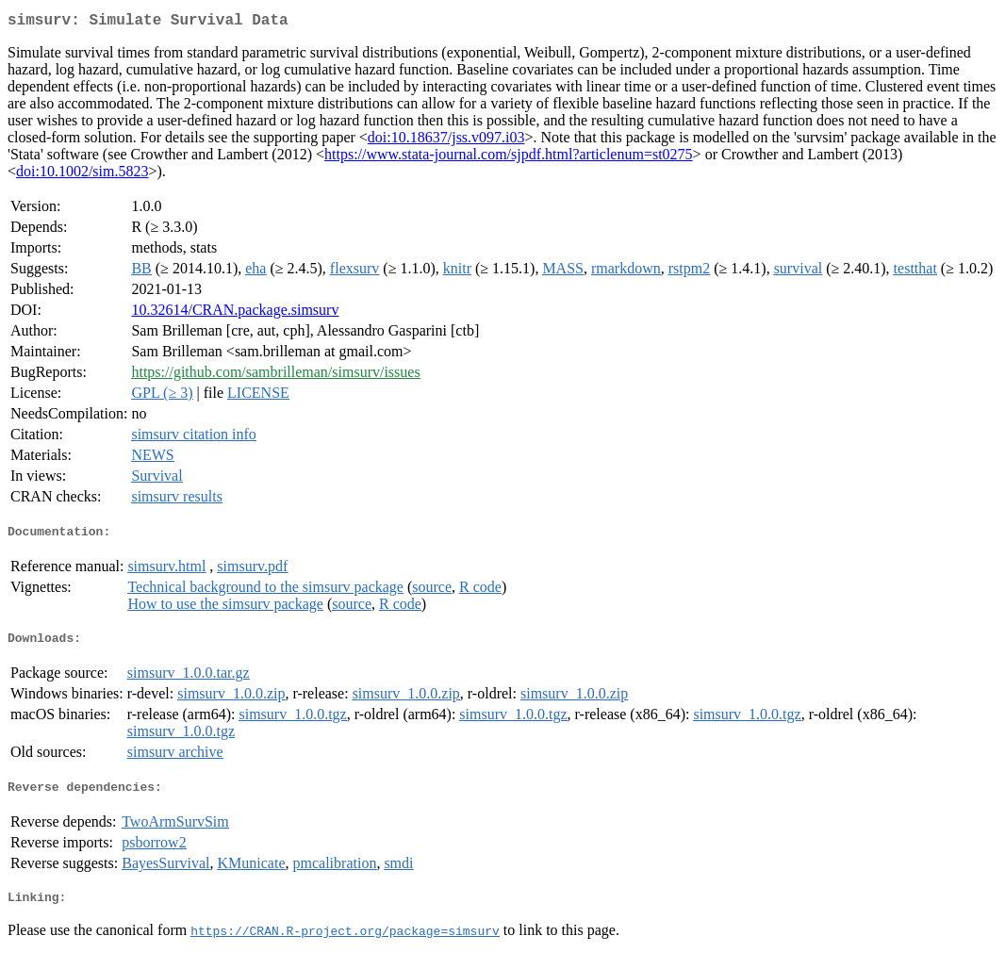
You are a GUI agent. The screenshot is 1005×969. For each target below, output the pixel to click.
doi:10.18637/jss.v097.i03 (446, 141)
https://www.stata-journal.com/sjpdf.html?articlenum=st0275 (508, 158)
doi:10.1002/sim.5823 (82, 175)
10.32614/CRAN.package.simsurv (234, 313)
